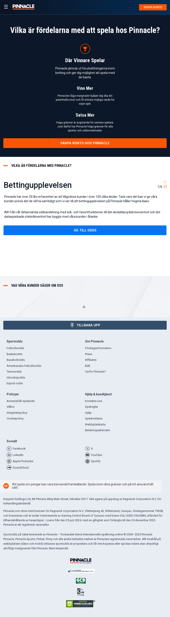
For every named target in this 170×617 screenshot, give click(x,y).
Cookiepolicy (15, 418)
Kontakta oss (93, 401)
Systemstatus (93, 418)
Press (88, 354)
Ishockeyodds (16, 377)
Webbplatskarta (95, 424)
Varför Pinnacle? (95, 371)
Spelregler (91, 406)
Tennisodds (14, 371)
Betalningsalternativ (97, 430)
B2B (87, 365)
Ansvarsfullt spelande (21, 401)
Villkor (11, 406)
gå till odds (85, 230)
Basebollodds (16, 359)
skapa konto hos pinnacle (85, 143)
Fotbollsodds (15, 348)
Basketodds (14, 354)
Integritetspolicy (17, 412)
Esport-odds (15, 383)
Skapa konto (153, 7)
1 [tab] (84, 307)
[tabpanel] (85, 218)
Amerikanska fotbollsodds (24, 365)
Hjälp (88, 412)
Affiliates (91, 359)
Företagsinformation (98, 348)
